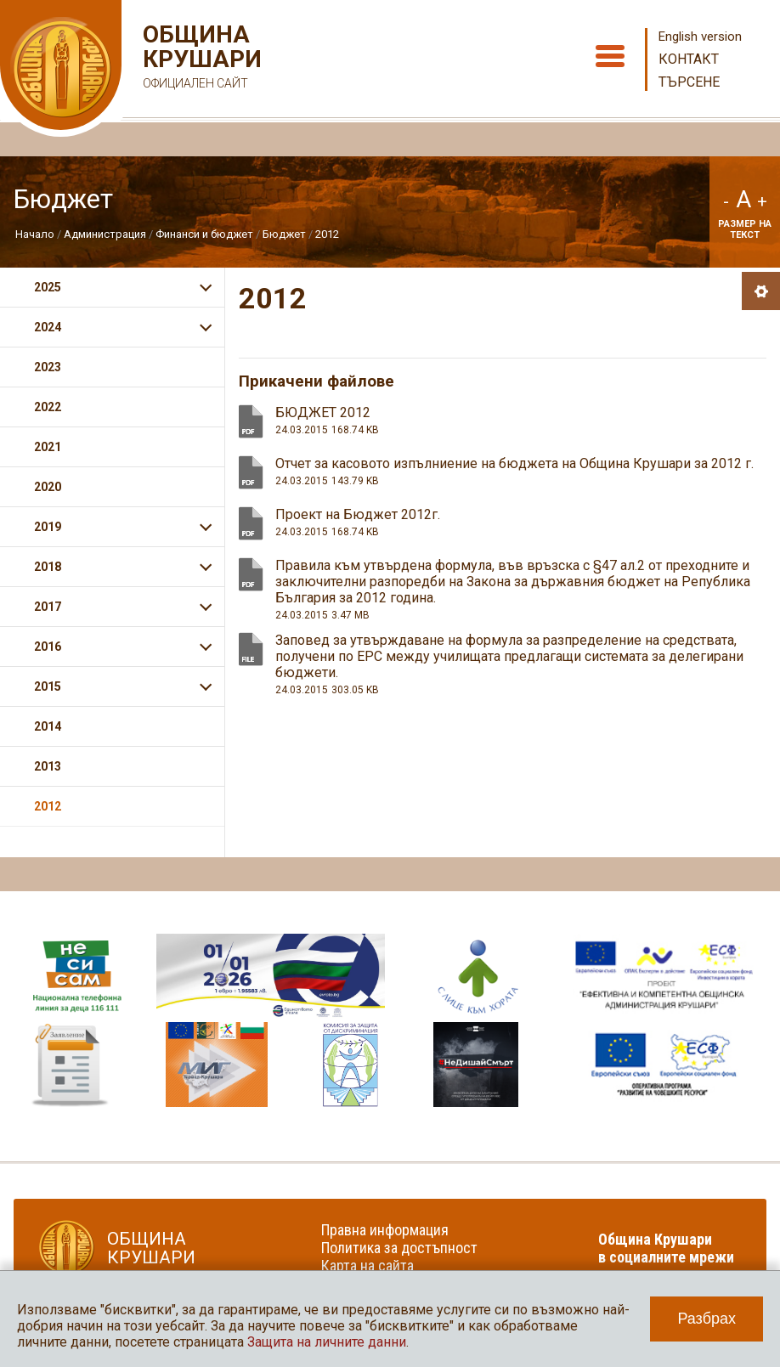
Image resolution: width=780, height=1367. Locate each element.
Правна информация (385, 1230)
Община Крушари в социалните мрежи (666, 1248)
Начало (34, 234)
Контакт (688, 59)
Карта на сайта (367, 1265)
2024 (47, 327)
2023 (47, 367)
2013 (47, 766)
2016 (47, 646)
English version (700, 36)
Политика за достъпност (399, 1248)
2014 (47, 726)
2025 (47, 287)
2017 (47, 606)
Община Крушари (200, 59)
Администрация (105, 234)
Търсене (689, 82)
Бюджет (284, 234)
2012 (327, 234)
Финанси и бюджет (204, 234)
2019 (47, 527)
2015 (47, 686)
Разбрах (706, 1318)
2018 (47, 566)
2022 (47, 407)
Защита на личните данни (326, 1342)
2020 (47, 487)
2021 (47, 447)
